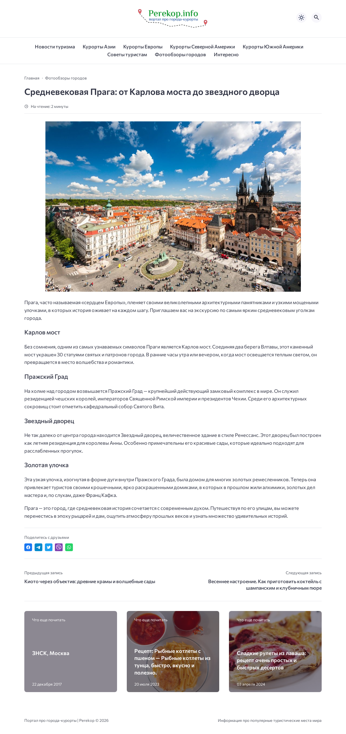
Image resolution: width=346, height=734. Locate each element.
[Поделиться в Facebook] (28, 547)
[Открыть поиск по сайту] (316, 17)
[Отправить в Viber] (59, 547)
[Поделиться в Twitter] (49, 547)
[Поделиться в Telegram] (38, 547)
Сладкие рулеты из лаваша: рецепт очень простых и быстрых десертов (271, 660)
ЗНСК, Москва (50, 653)
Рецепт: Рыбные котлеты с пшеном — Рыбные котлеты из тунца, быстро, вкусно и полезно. (172, 661)
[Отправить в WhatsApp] (69, 547)
